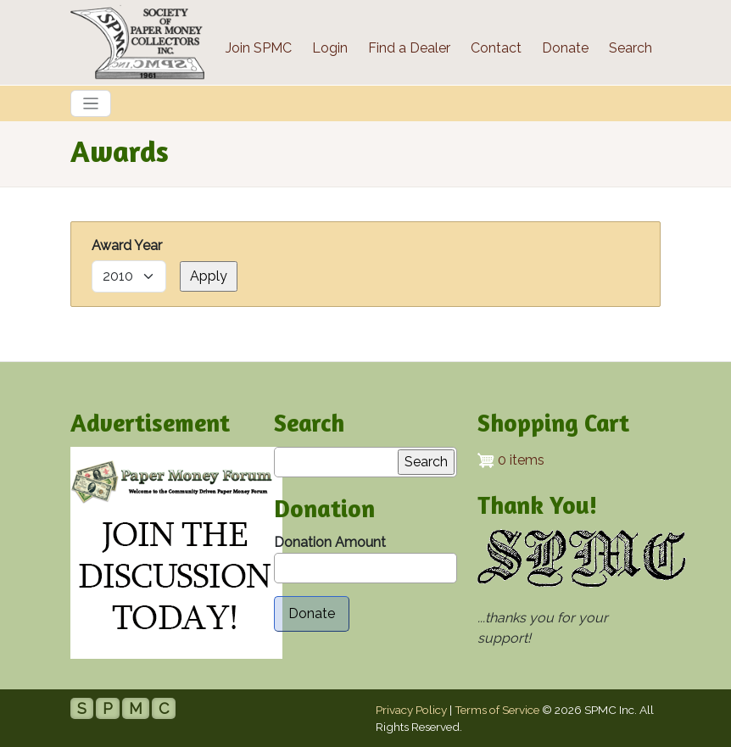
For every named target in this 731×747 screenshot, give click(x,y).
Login (330, 48)
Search (630, 48)
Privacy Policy (411, 709)
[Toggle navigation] (90, 103)
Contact (496, 48)
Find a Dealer (409, 48)
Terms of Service (497, 709)
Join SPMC (259, 48)
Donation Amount (330, 542)
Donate (565, 48)
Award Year (127, 245)
